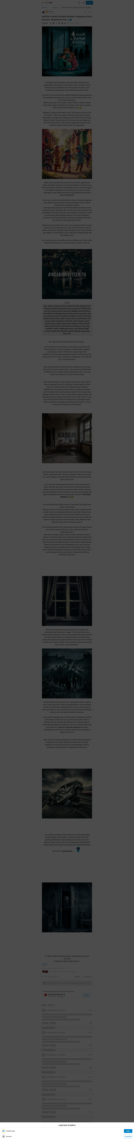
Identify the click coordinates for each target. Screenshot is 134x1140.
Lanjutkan (128, 1136)
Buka (128, 1131)
